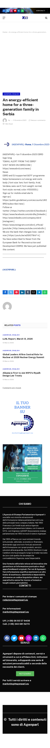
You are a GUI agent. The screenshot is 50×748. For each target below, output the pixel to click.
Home (5, 32)
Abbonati (40, 10)
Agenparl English (11, 94)
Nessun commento (37, 120)
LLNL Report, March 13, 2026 (18, 339)
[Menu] (4, 18)
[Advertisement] (25, 62)
